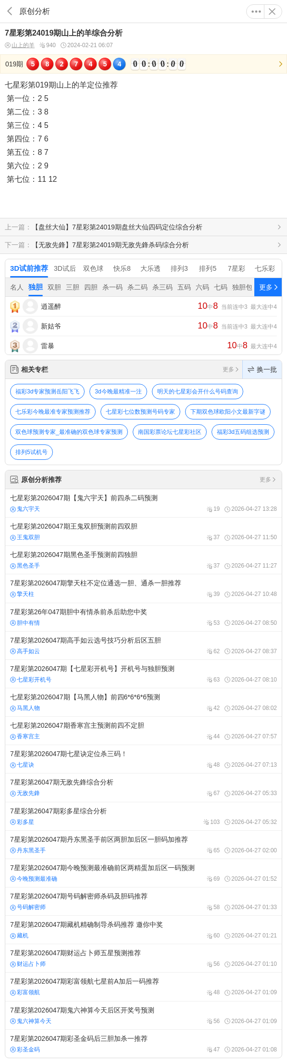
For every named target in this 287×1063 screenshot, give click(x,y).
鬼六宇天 (25, 509)
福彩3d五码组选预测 (243, 432)
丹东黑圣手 (28, 850)
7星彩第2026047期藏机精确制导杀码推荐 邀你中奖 (143, 930)
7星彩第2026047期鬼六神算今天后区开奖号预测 (143, 1015)
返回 (9, 11)
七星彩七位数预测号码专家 (140, 411)
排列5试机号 (31, 452)
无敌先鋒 (25, 793)
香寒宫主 (25, 736)
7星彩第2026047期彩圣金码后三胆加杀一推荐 (143, 1044)
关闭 (272, 11)
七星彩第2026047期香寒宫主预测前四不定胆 (143, 731)
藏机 (19, 935)
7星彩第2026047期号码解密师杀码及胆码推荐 (143, 901)
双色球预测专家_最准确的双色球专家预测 (69, 432)
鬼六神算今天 (30, 1021)
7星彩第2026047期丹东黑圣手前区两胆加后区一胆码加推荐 (143, 845)
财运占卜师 (28, 964)
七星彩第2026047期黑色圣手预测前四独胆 (143, 560)
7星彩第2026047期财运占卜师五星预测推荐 (143, 958)
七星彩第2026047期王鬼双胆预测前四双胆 (143, 531)
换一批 (262, 369)
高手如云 (25, 651)
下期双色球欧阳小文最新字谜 (227, 411)
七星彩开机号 (30, 679)
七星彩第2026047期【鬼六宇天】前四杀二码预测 (143, 503)
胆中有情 (25, 623)
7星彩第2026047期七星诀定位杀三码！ (143, 759)
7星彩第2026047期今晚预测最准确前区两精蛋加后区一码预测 (143, 873)
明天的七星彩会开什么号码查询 (197, 391)
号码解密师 (28, 907)
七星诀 (22, 764)
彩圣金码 (25, 1049)
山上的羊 (20, 45)
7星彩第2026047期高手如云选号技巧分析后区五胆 (143, 645)
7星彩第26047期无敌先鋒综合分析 (143, 787)
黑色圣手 (25, 565)
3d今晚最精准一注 (118, 391)
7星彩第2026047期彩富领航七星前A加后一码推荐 (143, 986)
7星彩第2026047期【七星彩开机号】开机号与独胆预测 (143, 674)
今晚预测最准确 (33, 878)
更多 (256, 11)
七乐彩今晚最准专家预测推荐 (52, 411)
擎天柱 (22, 594)
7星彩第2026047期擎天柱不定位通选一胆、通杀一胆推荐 (143, 588)
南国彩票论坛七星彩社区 (169, 432)
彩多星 (22, 822)
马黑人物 (25, 708)
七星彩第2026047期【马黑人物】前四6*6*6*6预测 (143, 702)
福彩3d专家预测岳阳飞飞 (47, 391)
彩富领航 (25, 992)
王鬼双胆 (25, 537)
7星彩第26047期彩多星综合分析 (143, 816)
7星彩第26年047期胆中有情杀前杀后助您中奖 (143, 617)
